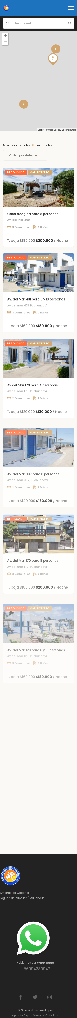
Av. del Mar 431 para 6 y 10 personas (36, 312)
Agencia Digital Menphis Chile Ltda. (35, 1015)
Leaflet (41, 130)
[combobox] (25, 155)
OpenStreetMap (56, 130)
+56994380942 (35, 969)
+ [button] (5, 36)
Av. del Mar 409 (18, 227)
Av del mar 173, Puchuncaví (27, 410)
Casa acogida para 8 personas (33, 220)
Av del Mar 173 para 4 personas (32, 403)
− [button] (5, 42)
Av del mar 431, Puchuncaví (27, 318)
